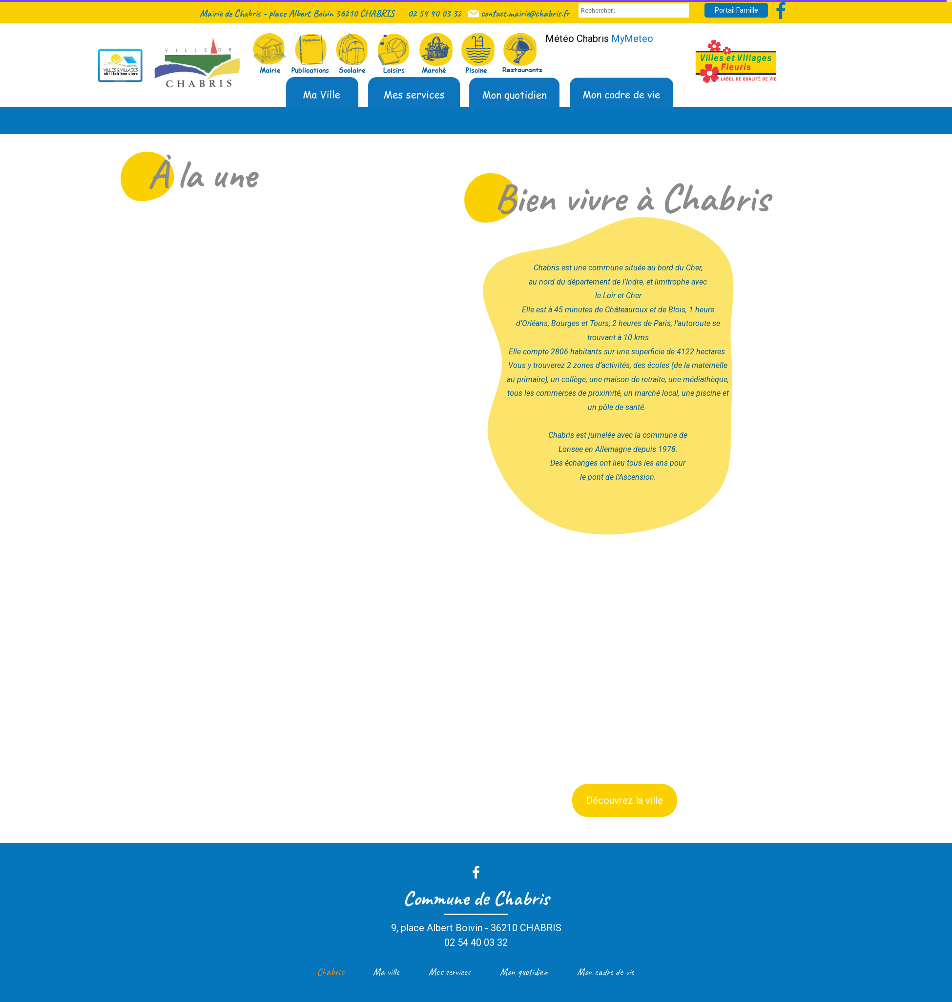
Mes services (450, 972)
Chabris (330, 972)
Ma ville (386, 972)
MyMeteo (632, 38)
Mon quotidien (524, 972)
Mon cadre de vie (605, 972)
